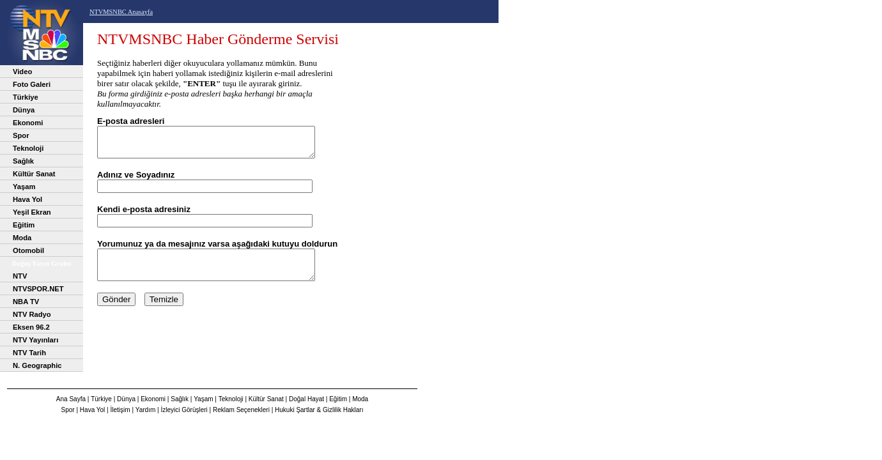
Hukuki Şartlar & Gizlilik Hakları (319, 409)
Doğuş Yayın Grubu (41, 263)
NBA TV (26, 301)
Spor (21, 135)
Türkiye (25, 97)
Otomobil (28, 250)
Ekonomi (28, 122)
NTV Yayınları (35, 340)
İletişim (120, 409)
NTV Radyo (32, 314)
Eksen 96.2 (31, 327)
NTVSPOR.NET (38, 289)
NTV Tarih (29, 352)
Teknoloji (28, 148)
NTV (20, 276)
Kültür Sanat (34, 174)
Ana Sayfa (71, 398)
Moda (22, 237)
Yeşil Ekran (32, 212)
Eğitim (24, 225)
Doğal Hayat (306, 398)
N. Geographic (37, 365)
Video (22, 71)
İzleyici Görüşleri (183, 409)
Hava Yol (27, 199)
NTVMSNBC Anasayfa (121, 11)
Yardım (145, 409)
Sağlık (23, 161)
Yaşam (24, 186)
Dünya (24, 110)
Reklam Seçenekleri (241, 409)
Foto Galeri (31, 84)
